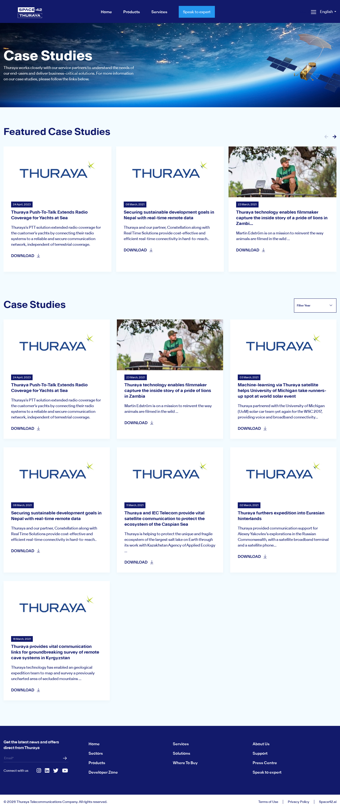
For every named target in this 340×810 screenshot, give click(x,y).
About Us (261, 743)
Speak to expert (197, 11)
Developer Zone (103, 772)
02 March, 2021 (249, 505)
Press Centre (265, 762)
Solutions (181, 753)
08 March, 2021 (135, 204)
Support (260, 753)
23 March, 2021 (247, 204)
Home (94, 743)
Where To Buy (185, 762)
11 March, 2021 (135, 505)
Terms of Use (268, 802)
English (326, 11)
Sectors (96, 753)
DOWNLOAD (26, 255)
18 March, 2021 (22, 639)
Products (97, 762)
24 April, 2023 (22, 204)
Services (181, 743)
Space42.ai (327, 802)
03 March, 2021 (249, 377)
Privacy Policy (298, 802)
